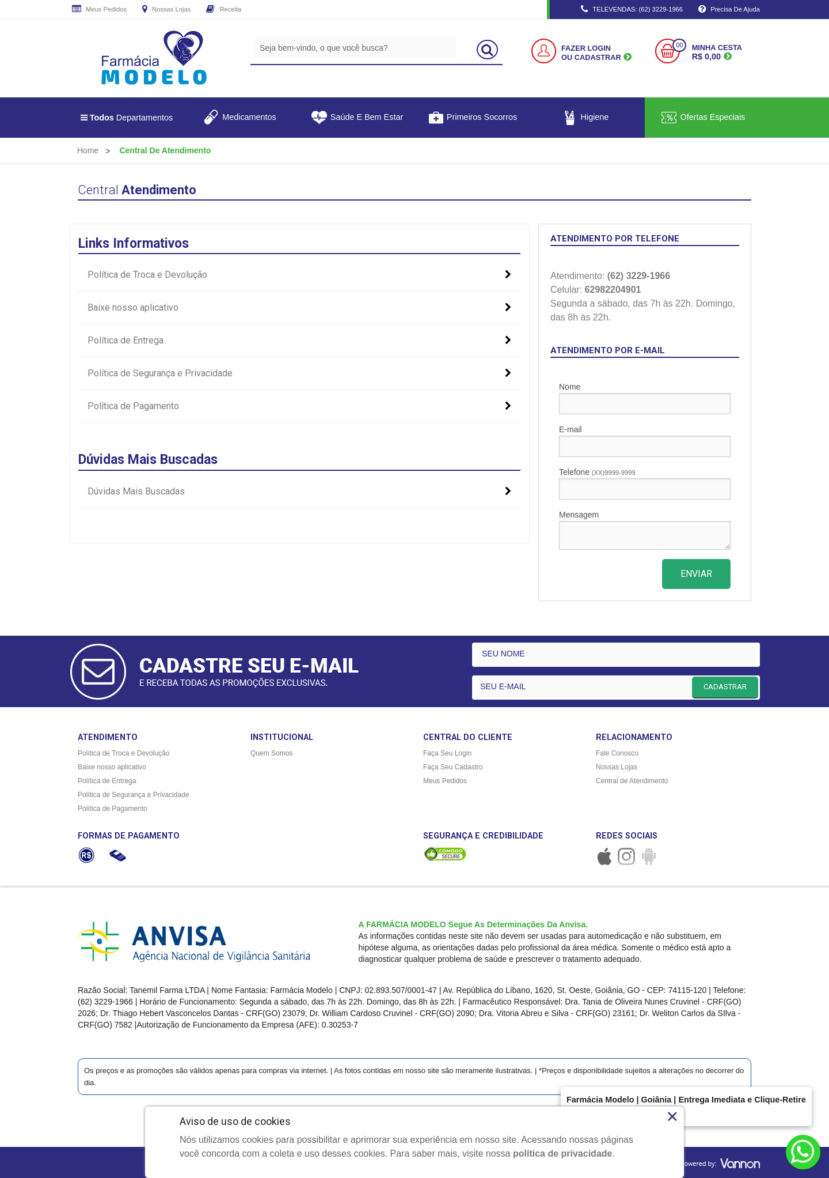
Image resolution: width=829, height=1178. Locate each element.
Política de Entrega (299, 341)
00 (679, 45)
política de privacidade (563, 1153)
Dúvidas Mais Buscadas (299, 492)
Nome (645, 398)
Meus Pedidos (99, 9)
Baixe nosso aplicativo (299, 308)
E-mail (645, 441)
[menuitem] (87, 150)
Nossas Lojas (166, 9)
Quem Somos (271, 753)
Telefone (645, 483)
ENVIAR (696, 573)
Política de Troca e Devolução (299, 275)
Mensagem (645, 530)
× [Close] (672, 1116)
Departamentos (127, 117)
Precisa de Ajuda (729, 9)
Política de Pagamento (299, 406)
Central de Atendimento (632, 781)
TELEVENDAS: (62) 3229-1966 (632, 9)
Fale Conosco (617, 753)
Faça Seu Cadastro (452, 767)
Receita (223, 9)
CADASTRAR (725, 686)
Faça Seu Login (447, 753)
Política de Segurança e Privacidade (299, 373)
